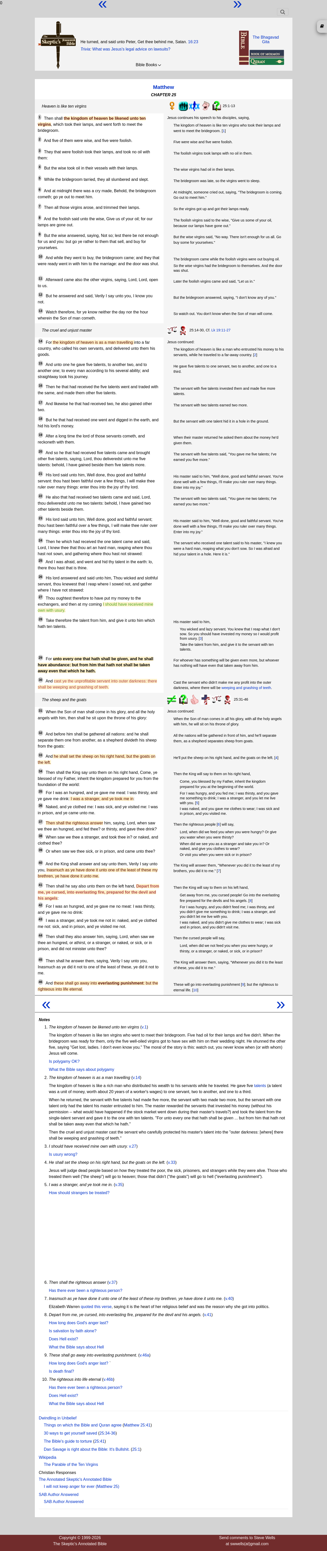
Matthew (163, 87)
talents (260, 1086)
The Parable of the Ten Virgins (71, 1464)
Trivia (85, 49)
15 (40, 363)
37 (40, 822)
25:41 (99, 1441)
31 (40, 710)
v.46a (144, 1355)
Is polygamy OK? (64, 1061)
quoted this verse (96, 1306)
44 (40, 935)
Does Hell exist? (63, 1339)
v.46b (108, 1379)
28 (40, 619)
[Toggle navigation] (282, 12)
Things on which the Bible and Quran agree (83, 1425)
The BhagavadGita (266, 39)
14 (40, 341)
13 (40, 311)
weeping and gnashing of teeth (246, 688)
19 (40, 435)
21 (40, 474)
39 (40, 850)
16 (40, 385)
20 (40, 451)
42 (40, 905)
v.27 (132, 1146)
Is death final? (61, 1371)
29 (40, 657)
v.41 (207, 1315)
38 (40, 836)
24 (40, 540)
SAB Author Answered (59, 1494)
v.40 (229, 1298)
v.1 (144, 1027)
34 (40, 771)
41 (40, 885)
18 (40, 419)
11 (40, 278)
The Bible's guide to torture (68, 1441)
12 (40, 295)
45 (40, 960)
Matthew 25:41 (137, 1425)
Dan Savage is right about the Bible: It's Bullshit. (87, 1449)
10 (40, 256)
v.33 (171, 1162)
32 (40, 733)
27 (40, 597)
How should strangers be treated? (79, 1193)
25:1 (136, 1449)
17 (40, 402)
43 (40, 919)
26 (40, 577)
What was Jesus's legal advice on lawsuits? (131, 49)
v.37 (112, 1282)
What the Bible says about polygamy (81, 1069)
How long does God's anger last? (78, 1323)
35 (40, 791)
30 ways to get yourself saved (70, 1433)
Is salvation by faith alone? (73, 1331)
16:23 (193, 42)
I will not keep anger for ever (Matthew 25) (81, 1486)
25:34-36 (107, 1433)
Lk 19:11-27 (221, 330)
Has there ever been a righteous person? (85, 1290)
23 (40, 518)
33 (40, 755)
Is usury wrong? (63, 1154)
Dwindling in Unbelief (58, 1418)
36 (40, 805)
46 (40, 982)
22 (40, 496)
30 (40, 680)
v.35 (118, 1185)
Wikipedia (47, 1457)
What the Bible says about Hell (76, 1347)
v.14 (136, 1077)
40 (40, 863)
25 (40, 560)
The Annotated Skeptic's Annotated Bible (75, 1479)
